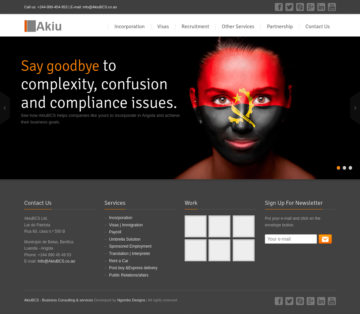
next (355, 107)
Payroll (115, 232)
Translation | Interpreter (129, 253)
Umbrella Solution (125, 239)
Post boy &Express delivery (133, 268)
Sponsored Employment (130, 246)
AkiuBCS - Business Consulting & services (58, 300)
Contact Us (318, 26)
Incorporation (129, 26)
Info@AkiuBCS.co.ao (56, 261)
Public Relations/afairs (129, 275)
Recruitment (195, 26)
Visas (163, 26)
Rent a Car (118, 261)
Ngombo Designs (130, 300)
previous (5, 107)
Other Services (238, 26)
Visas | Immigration (126, 225)
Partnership (280, 26)
